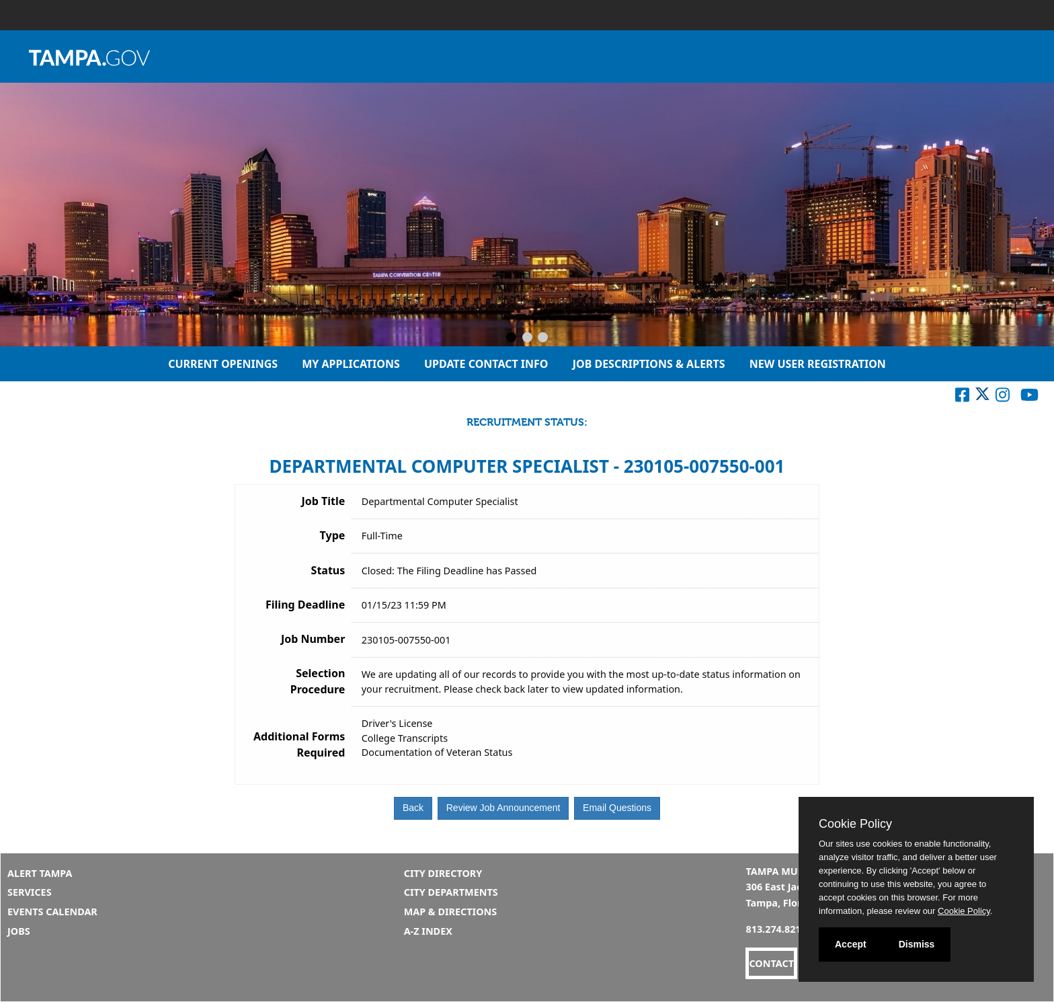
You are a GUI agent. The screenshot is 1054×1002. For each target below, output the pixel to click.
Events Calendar (52, 911)
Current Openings (223, 363)
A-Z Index (428, 931)
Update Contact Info (486, 363)
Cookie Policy (855, 824)
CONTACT (771, 963)
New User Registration (817, 363)
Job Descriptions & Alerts (649, 363)
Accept (850, 944)
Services (29, 892)
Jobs (18, 931)
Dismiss (917, 944)
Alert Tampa (40, 873)
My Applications (351, 363)
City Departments (451, 892)
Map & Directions (450, 911)
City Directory (443, 873)
